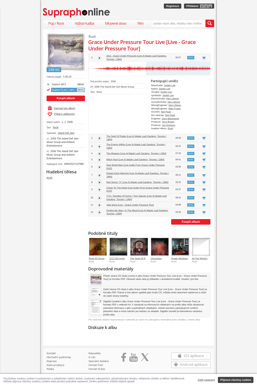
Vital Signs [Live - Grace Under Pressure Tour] (130, 205)
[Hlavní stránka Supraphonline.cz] (76, 12)
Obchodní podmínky (59, 357)
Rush (49, 177)
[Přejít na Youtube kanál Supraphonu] (133, 358)
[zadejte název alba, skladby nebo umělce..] (178, 23)
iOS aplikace (191, 355)
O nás (92, 357)
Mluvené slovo (115, 23)
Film (140, 23)
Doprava (52, 361)
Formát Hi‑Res (97, 369)
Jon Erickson (168, 125)
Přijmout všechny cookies (235, 379)
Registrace (172, 6)
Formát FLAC (96, 365)
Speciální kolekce (99, 361)
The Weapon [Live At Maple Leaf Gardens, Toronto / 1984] (136, 153)
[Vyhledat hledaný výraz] (209, 23)
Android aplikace (191, 364)
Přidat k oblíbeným (61, 114)
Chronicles (156, 258)
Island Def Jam (66, 133)
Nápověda (95, 353)
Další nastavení (206, 379)
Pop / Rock (56, 23)
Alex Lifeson (172, 98)
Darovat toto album (61, 108)
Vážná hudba (84, 23)
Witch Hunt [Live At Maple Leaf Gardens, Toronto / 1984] (135, 159)
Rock (56, 127)
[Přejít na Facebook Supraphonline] (123, 358)
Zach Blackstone (170, 118)
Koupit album (66, 98)
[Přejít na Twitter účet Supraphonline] (144, 358)
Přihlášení (192, 6)
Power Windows (179, 258)
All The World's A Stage (204, 258)
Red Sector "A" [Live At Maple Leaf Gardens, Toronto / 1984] (137, 182)
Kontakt (51, 353)
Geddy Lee (169, 85)
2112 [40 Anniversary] (120, 258)
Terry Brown (168, 121)
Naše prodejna (55, 365)
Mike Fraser (174, 108)
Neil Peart (166, 111)
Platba (50, 369)
